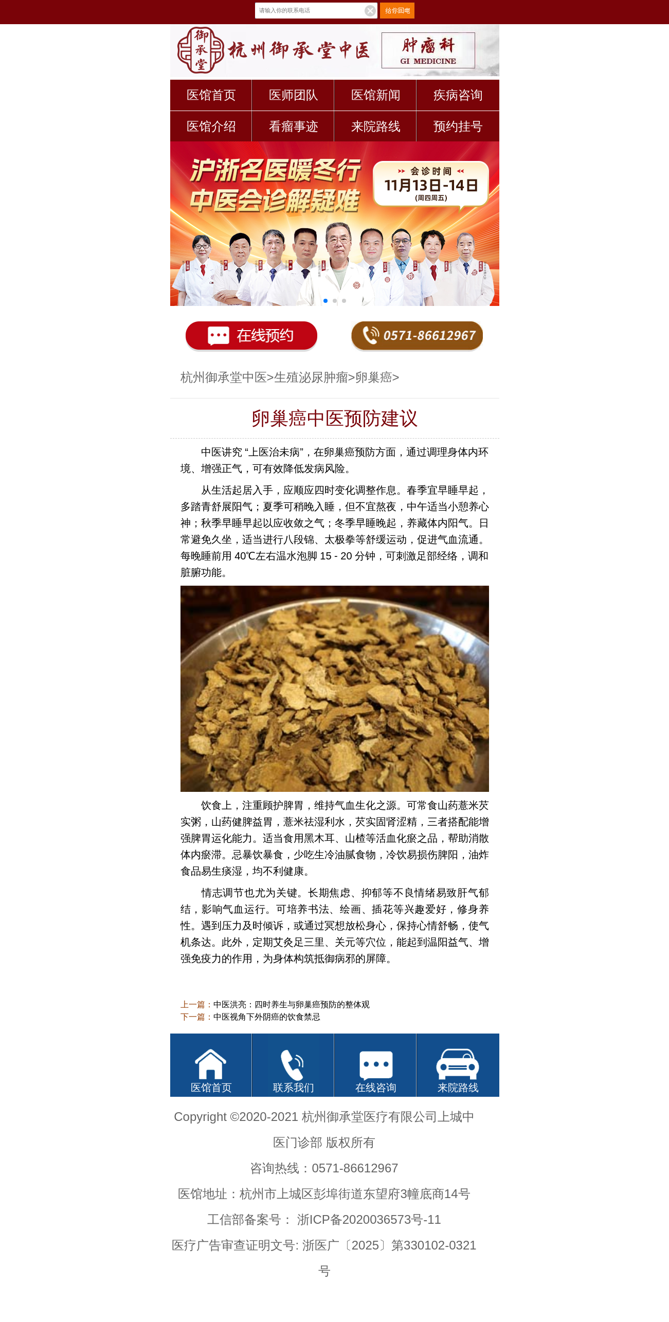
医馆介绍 (211, 126)
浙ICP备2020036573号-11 (369, 1219)
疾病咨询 (458, 95)
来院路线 (376, 126)
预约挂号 (458, 126)
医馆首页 (211, 95)
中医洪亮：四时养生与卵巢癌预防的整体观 (291, 1004)
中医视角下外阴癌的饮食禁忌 (266, 1016)
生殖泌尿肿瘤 (311, 377)
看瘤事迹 (293, 126)
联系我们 (293, 1087)
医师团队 (293, 95)
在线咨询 (375, 1087)
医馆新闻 (376, 95)
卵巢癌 (373, 377)
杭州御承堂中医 (223, 377)
